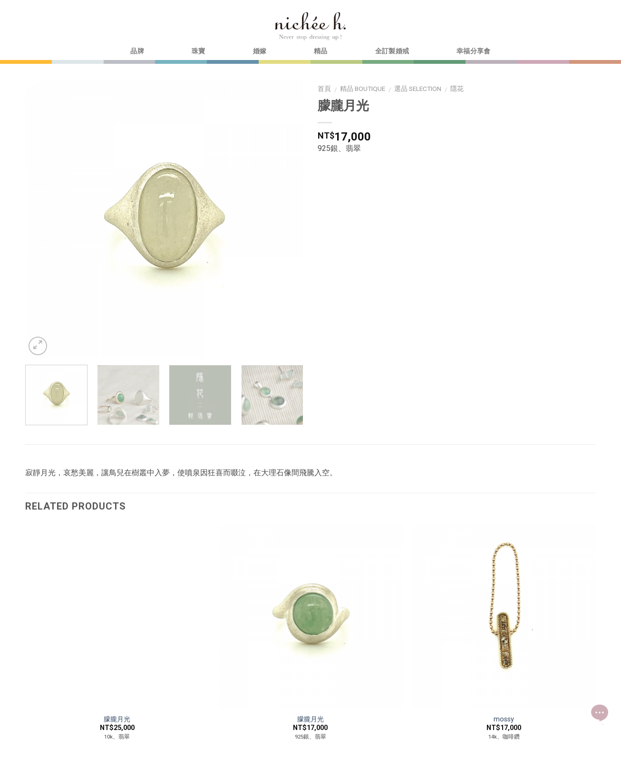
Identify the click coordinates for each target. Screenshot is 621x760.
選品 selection (417, 88)
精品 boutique (362, 88)
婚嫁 (260, 51)
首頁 (324, 88)
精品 (321, 51)
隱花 (457, 88)
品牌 (137, 51)
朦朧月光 (117, 719)
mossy (504, 719)
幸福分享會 (473, 51)
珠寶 (198, 51)
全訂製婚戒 (392, 51)
